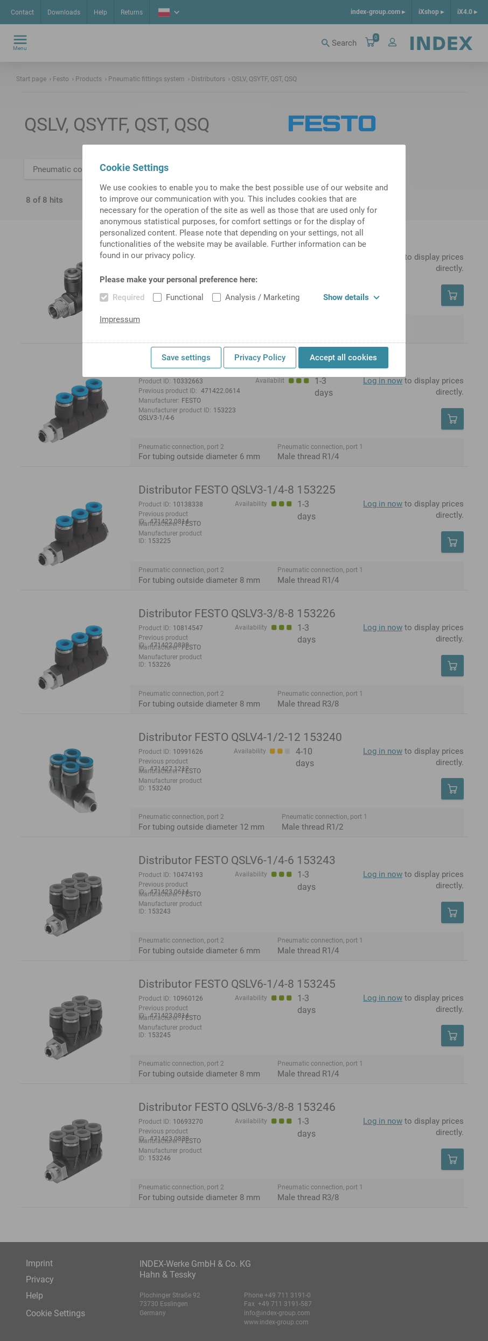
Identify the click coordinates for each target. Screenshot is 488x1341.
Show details (351, 297)
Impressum (120, 319)
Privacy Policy (259, 357)
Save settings (186, 357)
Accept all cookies (343, 357)
